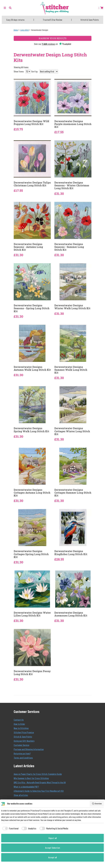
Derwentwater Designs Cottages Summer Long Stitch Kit (72, 492)
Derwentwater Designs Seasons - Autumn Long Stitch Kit (28, 247)
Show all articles (21, 795)
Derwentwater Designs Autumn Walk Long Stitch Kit (32, 368)
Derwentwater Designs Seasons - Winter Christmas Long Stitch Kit (71, 185)
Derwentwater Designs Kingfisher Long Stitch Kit (70, 552)
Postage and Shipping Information (29, 749)
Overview (97, 803)
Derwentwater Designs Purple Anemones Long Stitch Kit (72, 124)
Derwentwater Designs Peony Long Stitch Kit (32, 672)
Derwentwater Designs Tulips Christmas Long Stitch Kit (32, 184)
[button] (10, 7)
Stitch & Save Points (23, 736)
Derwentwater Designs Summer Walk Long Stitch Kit (70, 369)
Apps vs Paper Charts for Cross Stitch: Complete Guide (38, 773)
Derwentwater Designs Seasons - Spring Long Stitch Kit (31, 308)
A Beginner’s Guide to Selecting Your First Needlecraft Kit (39, 790)
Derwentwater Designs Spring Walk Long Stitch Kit (31, 430)
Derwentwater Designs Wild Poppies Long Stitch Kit (31, 122)
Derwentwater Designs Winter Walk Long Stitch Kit (72, 307)
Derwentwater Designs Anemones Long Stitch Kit (70, 614)
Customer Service (21, 745)
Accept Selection (52, 847)
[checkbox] (9, 828)
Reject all (53, 838)
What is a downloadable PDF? (26, 786)
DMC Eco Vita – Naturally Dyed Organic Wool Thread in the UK (40, 782)
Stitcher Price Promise (24, 732)
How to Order (19, 723)
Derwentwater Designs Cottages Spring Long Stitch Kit (31, 554)
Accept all (52, 857)
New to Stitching (21, 728)
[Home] (16, 30)
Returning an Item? (22, 753)
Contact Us (19, 719)
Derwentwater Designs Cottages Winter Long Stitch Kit (72, 431)
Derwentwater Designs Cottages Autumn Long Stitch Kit (32, 492)
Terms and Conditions (23, 757)
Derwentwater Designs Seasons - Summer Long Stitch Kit (69, 247)
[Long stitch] (24, 30)
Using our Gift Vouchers (24, 740)
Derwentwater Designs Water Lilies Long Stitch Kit (32, 614)
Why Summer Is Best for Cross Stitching (31, 778)
